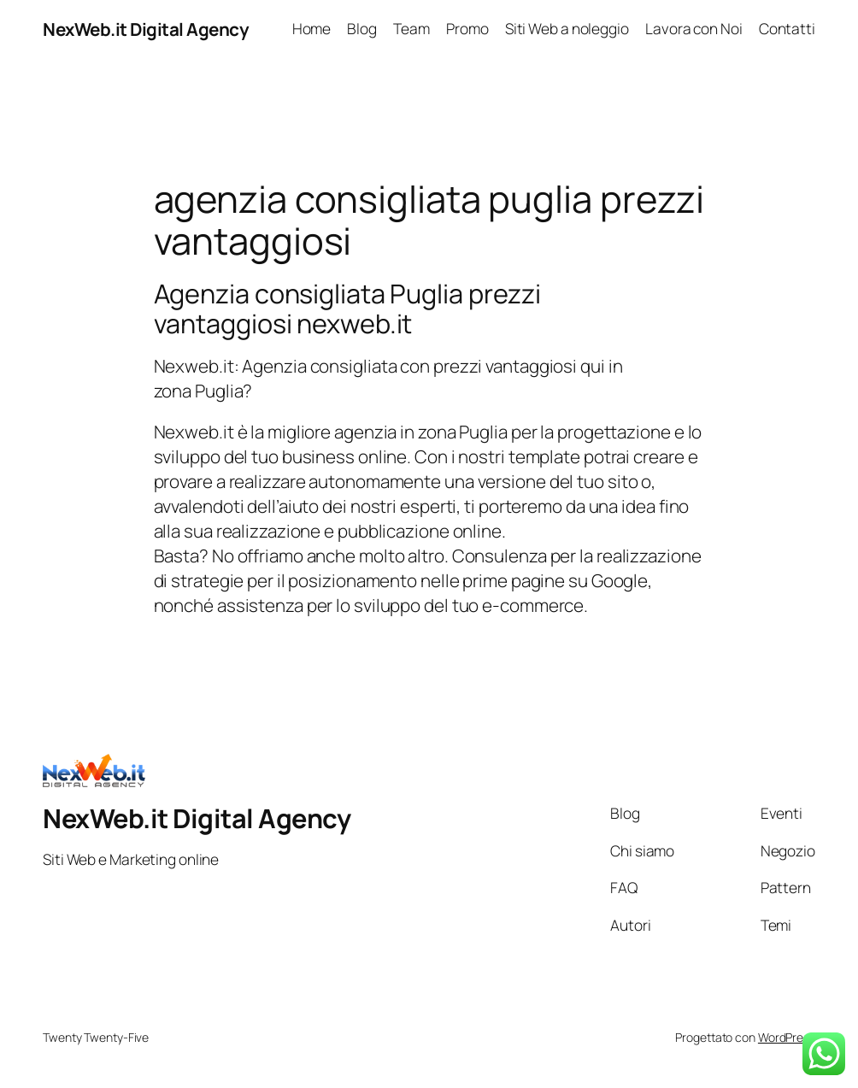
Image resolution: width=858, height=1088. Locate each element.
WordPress (786, 1037)
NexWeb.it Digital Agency (146, 29)
